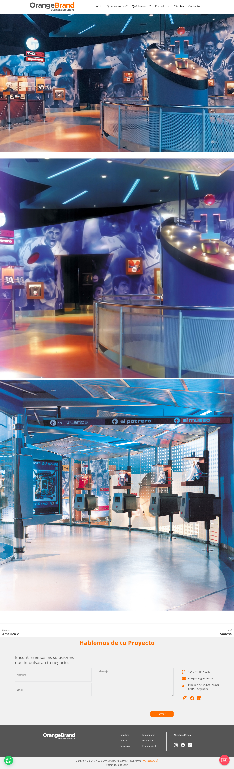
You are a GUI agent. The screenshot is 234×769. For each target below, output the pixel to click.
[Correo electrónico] (224, 760)
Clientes (179, 6)
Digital (123, 740)
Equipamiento (149, 746)
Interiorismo (148, 735)
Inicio (98, 6)
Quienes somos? (117, 6)
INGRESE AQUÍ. (150, 760)
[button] (8, 760)
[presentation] (119, 705)
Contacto (194, 6)
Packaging (125, 746)
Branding (124, 735)
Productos (147, 740)
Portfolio (160, 6)
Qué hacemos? (141, 6)
